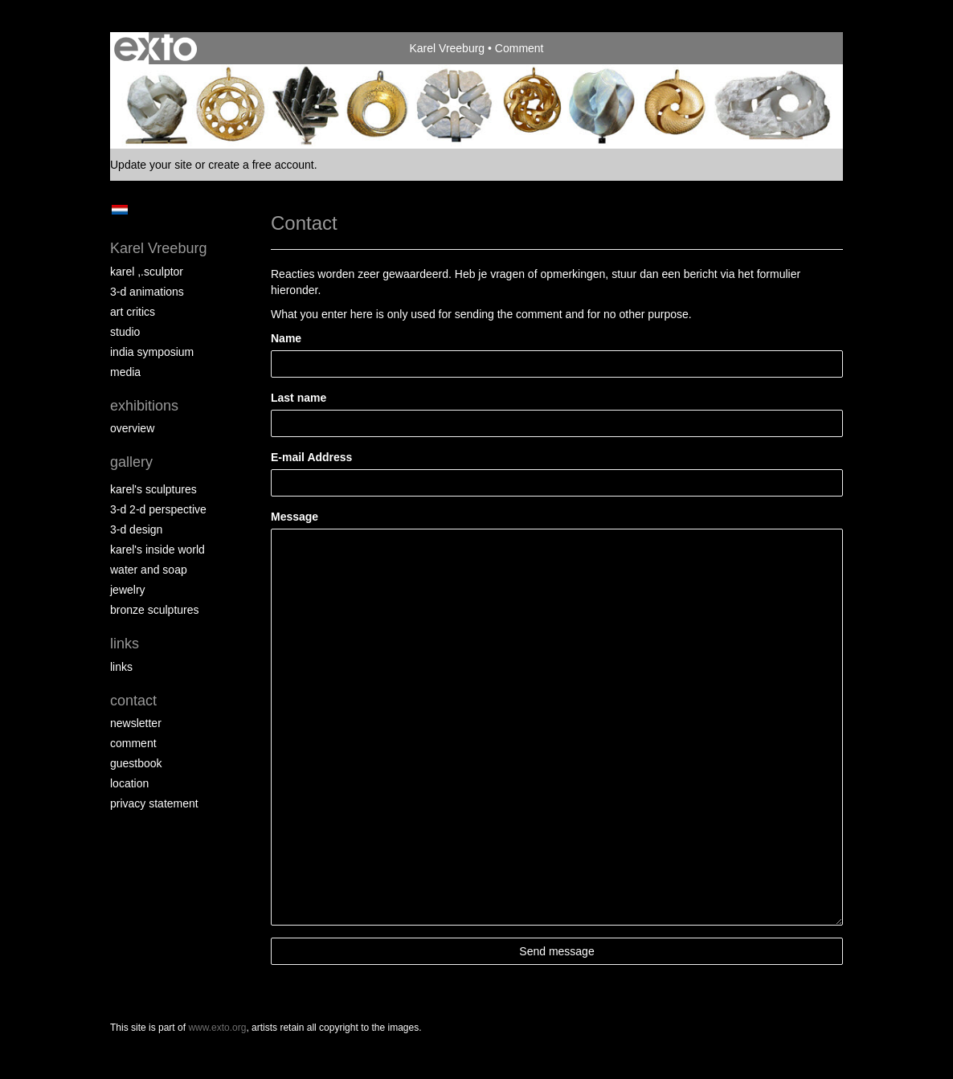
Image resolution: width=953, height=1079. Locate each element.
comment (133, 743)
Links (124, 644)
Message (294, 516)
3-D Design (136, 529)
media (125, 372)
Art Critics (132, 311)
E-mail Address (311, 457)
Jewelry (127, 589)
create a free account (261, 164)
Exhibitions (144, 406)
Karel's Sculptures (153, 489)
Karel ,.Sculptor (146, 271)
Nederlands (119, 210)
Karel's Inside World (157, 549)
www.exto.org (217, 1027)
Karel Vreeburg (447, 48)
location (129, 783)
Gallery (131, 462)
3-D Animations (147, 291)
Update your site (151, 164)
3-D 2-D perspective (158, 509)
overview (132, 428)
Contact (133, 701)
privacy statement (154, 803)
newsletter (136, 723)
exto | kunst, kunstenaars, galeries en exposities (155, 48)
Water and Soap (148, 569)
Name (286, 338)
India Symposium (152, 351)
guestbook (136, 763)
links (121, 666)
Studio (125, 331)
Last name (298, 397)
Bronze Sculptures (154, 609)
